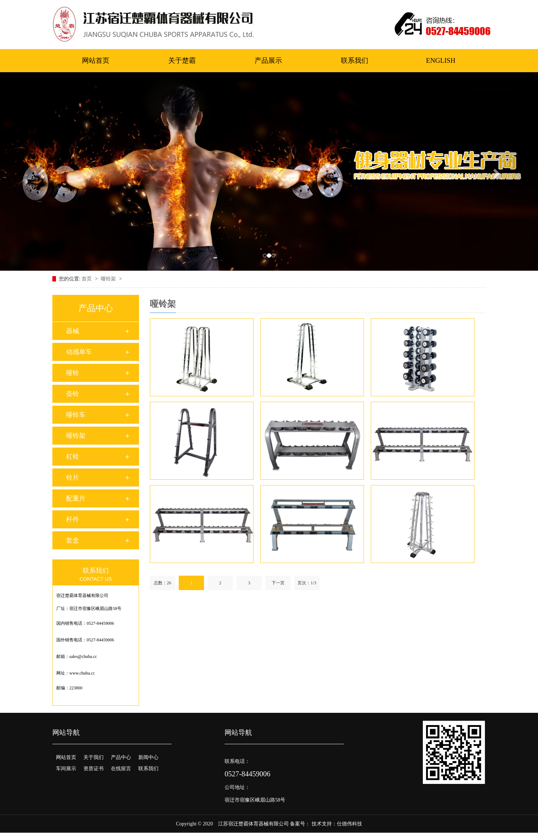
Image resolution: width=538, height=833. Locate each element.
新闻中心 (148, 757)
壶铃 (72, 393)
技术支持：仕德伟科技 (337, 824)
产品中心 (121, 757)
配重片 (76, 498)
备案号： (300, 824)
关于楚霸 (182, 60)
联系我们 (354, 60)
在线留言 (121, 768)
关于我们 (93, 757)
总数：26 (162, 582)
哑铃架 (109, 279)
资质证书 (93, 768)
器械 (72, 331)
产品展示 (268, 60)
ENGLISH (440, 60)
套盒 (72, 540)
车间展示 (66, 768)
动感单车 (79, 352)
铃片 (72, 477)
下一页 (278, 582)
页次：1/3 (307, 582)
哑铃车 (76, 414)
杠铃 (72, 456)
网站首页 (95, 60)
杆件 (72, 519)
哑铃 (72, 372)
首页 (87, 279)
